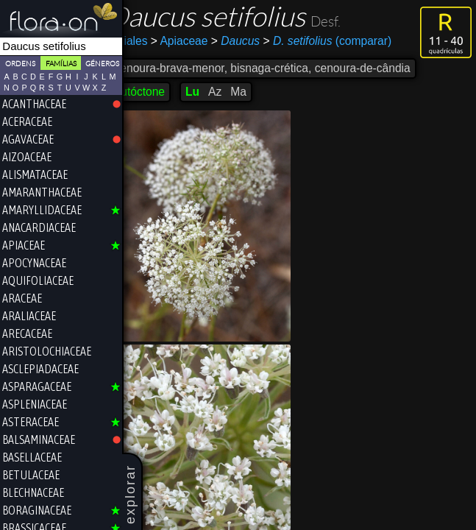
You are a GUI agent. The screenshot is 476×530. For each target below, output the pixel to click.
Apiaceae (198, 41)
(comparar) (347, 41)
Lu (212, 91)
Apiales (148, 41)
